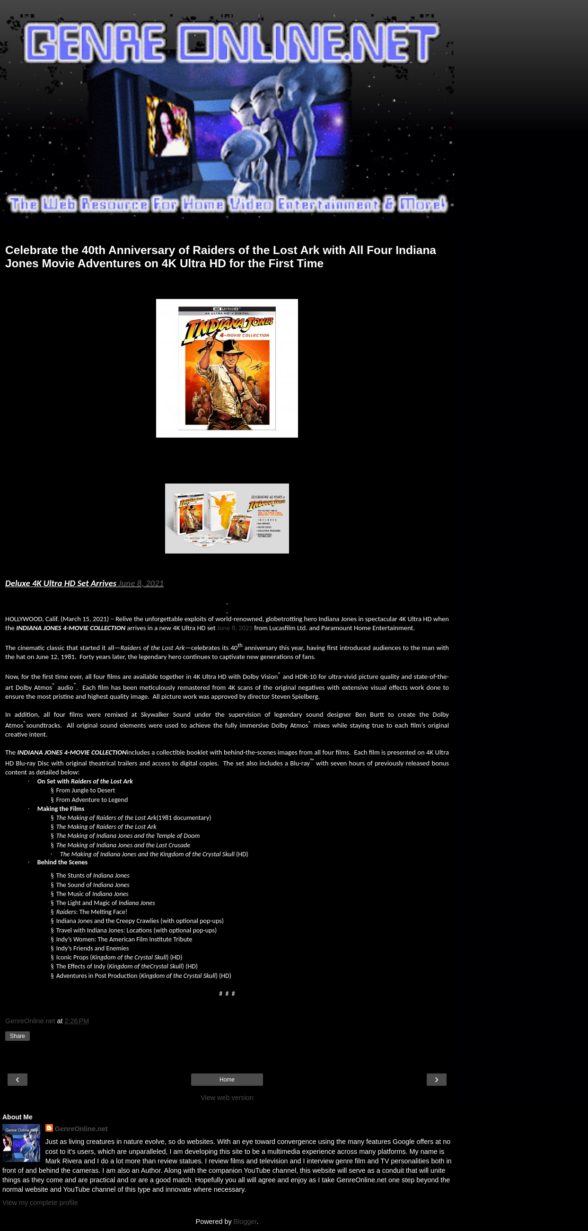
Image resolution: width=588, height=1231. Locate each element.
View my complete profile (40, 1202)
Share (17, 1036)
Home (227, 1079)
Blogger (245, 1221)
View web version (227, 1097)
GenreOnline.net (81, 1129)
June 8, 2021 (141, 583)
